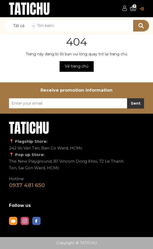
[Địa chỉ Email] (76, 103)
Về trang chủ (76, 66)
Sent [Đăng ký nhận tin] (136, 103)
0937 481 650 (27, 185)
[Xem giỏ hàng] (133, 8)
